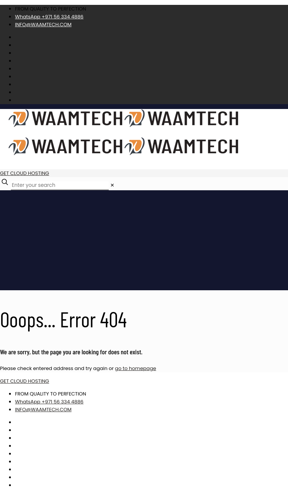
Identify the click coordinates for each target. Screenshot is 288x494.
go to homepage (135, 368)
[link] (112, 185)
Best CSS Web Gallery (268, 477)
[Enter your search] (60, 185)
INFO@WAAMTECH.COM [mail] (43, 24)
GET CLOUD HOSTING (24, 173)
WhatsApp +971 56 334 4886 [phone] (49, 16)
